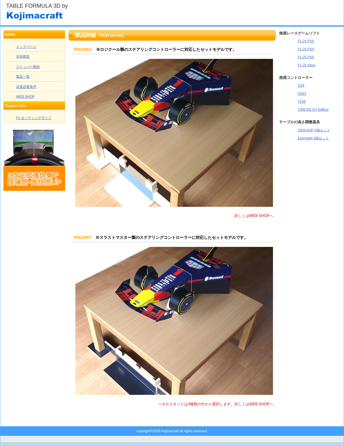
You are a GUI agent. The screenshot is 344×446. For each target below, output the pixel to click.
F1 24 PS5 (306, 41)
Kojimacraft (68, 15)
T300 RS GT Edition (313, 109)
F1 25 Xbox (306, 65)
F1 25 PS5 (306, 57)
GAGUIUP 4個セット (314, 130)
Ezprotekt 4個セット (313, 138)
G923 (302, 93)
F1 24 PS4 (306, 49)
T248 (302, 101)
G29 (301, 85)
